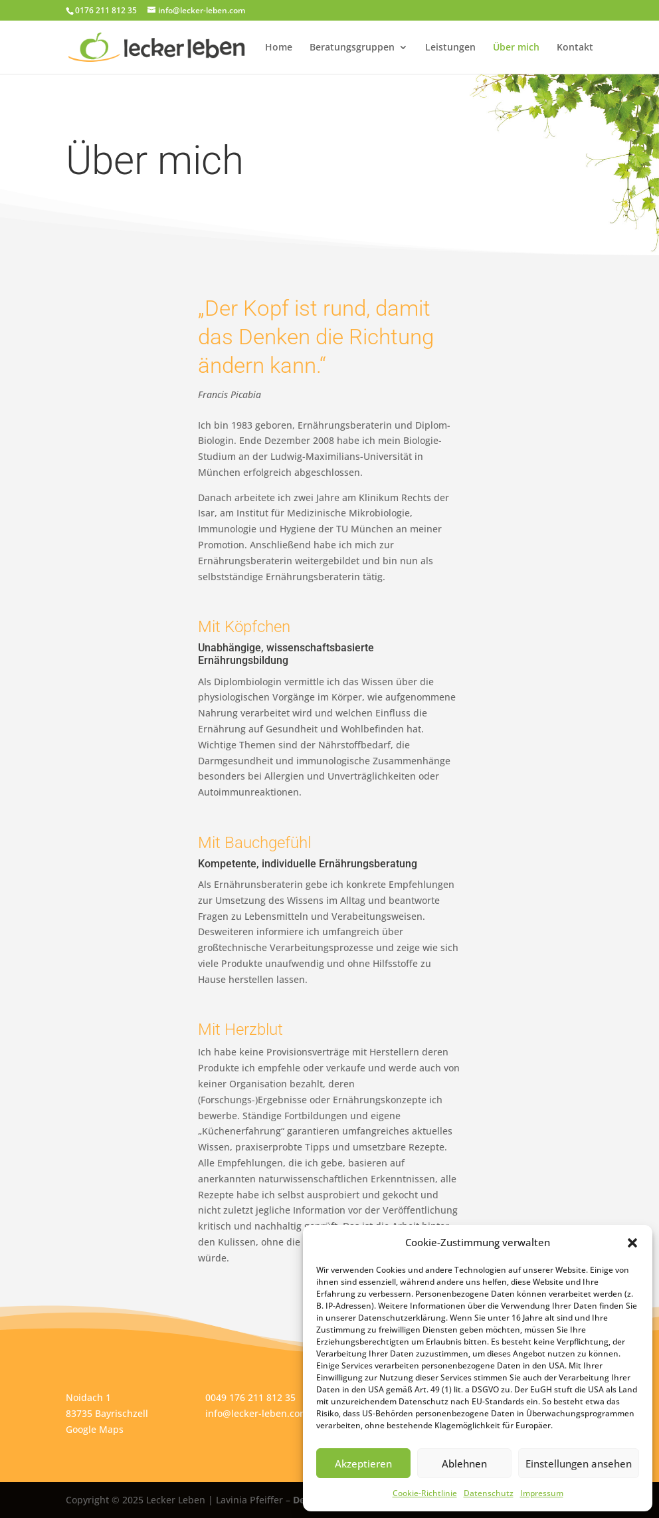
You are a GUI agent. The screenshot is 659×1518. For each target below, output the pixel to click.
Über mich (516, 48)
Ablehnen (464, 1463)
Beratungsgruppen (352, 48)
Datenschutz (489, 1493)
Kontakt (575, 48)
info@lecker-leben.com (256, 1413)
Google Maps (95, 1429)
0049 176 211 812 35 (250, 1397)
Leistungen (450, 48)
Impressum (541, 1493)
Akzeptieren (363, 1463)
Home (278, 48)
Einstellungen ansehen (578, 1463)
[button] (632, 1242)
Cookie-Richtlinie (425, 1493)
